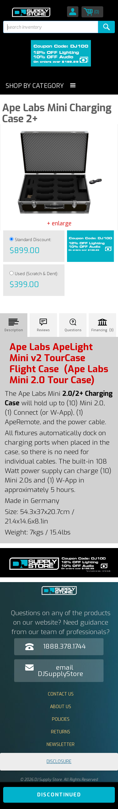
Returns (60, 732)
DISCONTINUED (59, 794)
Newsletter (61, 745)
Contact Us (61, 694)
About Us (60, 707)
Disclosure (59, 762)
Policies (61, 719)
